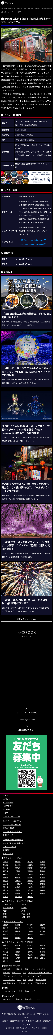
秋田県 (5, 865)
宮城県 (42, 862)
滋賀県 (42, 881)
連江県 (30, 938)
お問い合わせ (8, 835)
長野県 (5, 874)
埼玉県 (5, 871)
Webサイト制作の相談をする (14, 843)
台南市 (42, 928)
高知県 (30, 890)
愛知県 (5, 877)
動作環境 (6, 850)
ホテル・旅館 (41, 980)
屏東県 (17, 931)
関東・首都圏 (8, 908)
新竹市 (5, 928)
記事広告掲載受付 (9, 828)
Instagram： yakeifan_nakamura (32, 244)
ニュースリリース (9, 847)
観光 (24, 980)
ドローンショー (9, 980)
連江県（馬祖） (33, 958)
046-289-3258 (28, 1014)
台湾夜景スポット (10, 983)
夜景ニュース (30, 969)
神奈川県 (43, 868)
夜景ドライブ (30, 991)
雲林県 (30, 952)
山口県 (30, 887)
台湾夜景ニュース (25, 983)
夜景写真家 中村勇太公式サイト (32, 227)
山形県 (17, 865)
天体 (19, 980)
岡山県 (5, 887)
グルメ (30, 980)
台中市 (30, 928)
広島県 (17, 887)
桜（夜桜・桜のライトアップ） (40, 973)
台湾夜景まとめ (41, 983)
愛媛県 (17, 890)
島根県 (42, 884)
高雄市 (5, 931)
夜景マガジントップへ (26, 619)
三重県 (42, 877)
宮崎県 (5, 897)
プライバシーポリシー (11, 817)
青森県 (17, 862)
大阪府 (5, 881)
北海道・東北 (8, 904)
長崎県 (17, 893)
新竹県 (17, 928)
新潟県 (30, 871)
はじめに (6, 799)
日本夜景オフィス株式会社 (23, 1021)
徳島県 (42, 887)
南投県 (5, 934)
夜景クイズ (16, 973)
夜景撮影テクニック (32, 999)
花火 (24, 973)
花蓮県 (42, 934)
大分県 (42, 893)
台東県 (30, 931)
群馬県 (17, 868)
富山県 (17, 874)
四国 (5, 917)
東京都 (30, 868)
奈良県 (5, 884)
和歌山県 (18, 884)
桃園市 (30, 925)
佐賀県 (5, 893)
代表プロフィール (9, 806)
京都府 (17, 881)
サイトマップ (8, 854)
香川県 (5, 890)
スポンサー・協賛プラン (12, 821)
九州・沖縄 (25, 917)
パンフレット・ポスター (12, 832)
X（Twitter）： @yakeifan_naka (32, 240)
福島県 (30, 865)
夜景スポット (8, 969)
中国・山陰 (25, 914)
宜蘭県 (30, 934)
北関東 (23, 904)
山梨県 (42, 871)
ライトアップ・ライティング (30, 976)
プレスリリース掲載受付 (12, 825)
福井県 (42, 874)
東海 (23, 911)
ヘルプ (5, 813)
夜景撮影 (6, 973)
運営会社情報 (8, 803)
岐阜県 (17, 877)
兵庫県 (30, 881)
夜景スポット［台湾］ (13, 921)
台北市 (5, 925)
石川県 (30, 874)
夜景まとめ (41, 969)
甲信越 (23, 908)
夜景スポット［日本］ (13, 858)
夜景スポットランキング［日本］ (19, 901)
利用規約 (6, 809)
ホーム (5, 795)
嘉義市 (17, 961)
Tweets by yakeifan (26, 719)
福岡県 (42, 890)
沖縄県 (30, 897)
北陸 (5, 911)
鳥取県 (30, 884)
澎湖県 (5, 938)
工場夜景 (19, 969)
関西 (5, 914)
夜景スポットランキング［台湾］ (19, 942)
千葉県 (17, 871)
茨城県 (42, 865)
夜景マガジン (8, 999)
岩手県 (30, 862)
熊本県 (30, 893)
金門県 (17, 938)
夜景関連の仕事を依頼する (13, 840)
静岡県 (30, 877)
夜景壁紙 (19, 999)
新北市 (17, 925)
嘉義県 (42, 952)
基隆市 (42, 925)
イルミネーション (10, 976)
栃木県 (5, 868)
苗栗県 (17, 934)
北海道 (5, 862)
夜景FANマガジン (12, 966)
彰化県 (42, 931)
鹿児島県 (18, 897)
